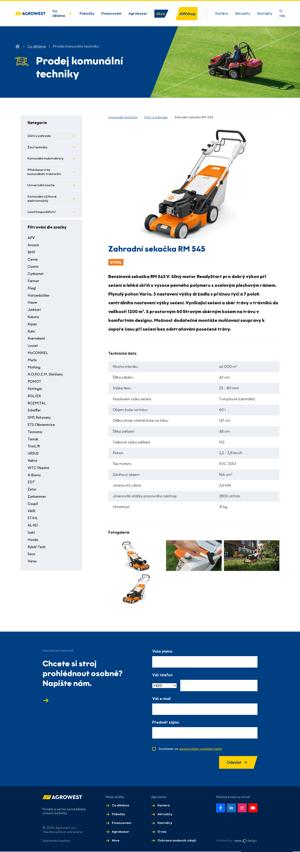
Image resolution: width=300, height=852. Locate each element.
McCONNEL (37, 354)
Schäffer (35, 412)
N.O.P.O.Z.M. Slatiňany (46, 376)
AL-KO (33, 527)
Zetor (32, 491)
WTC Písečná (39, 470)
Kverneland (37, 340)
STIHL (32, 520)
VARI (32, 513)
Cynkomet (36, 275)
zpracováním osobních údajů (200, 749)
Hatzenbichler (40, 297)
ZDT (31, 484)
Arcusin (34, 247)
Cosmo (33, 268)
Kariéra (221, 13)
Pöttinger (36, 390)
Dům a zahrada (39, 136)
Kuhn (32, 333)
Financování (111, 13)
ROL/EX (34, 398)
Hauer (33, 304)
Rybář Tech (37, 549)
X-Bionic (34, 477)
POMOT (34, 383)
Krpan (33, 326)
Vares (33, 563)
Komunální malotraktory (46, 159)
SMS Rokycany (40, 419)
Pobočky (87, 13)
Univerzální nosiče (41, 186)
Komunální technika (122, 117)
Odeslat (236, 762)
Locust (33, 347)
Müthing (34, 369)
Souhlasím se (190, 749)
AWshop (187, 13)
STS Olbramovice (42, 426)
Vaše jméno (162, 651)
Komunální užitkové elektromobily (42, 200)
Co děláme (58, 13)
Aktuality (242, 13)
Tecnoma (35, 434)
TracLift (34, 448)
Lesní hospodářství (42, 214)
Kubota (34, 319)
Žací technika (38, 148)
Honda (33, 541)
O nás (282, 13)
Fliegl (32, 290)
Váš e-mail (161, 699)
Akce (160, 14)
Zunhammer (38, 498)
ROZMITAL (36, 405)
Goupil (33, 505)
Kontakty (264, 13)
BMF (31, 254)
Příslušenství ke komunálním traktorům (45, 173)
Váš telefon (162, 675)
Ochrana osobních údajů (176, 841)
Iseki (31, 534)
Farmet (34, 283)
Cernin (33, 261)
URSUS (33, 455)
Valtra (33, 462)
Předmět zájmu (165, 722)
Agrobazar (138, 13)
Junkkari (35, 311)
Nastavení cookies (57, 841)
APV (31, 240)
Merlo (33, 362)
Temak (33, 441)
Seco (32, 556)
